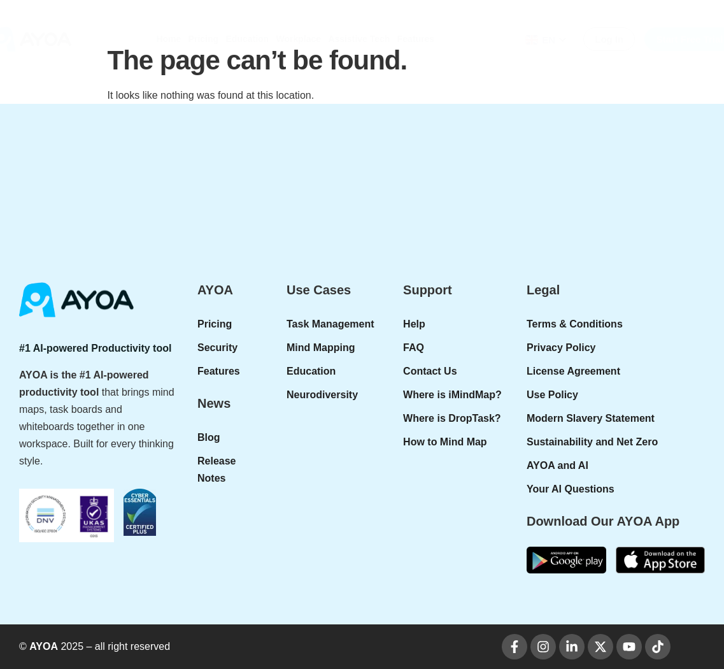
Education (247, 39)
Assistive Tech (359, 39)
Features (415, 39)
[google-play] (567, 560)
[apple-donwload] (660, 560)
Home (168, 39)
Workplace (299, 39)
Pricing (203, 39)
